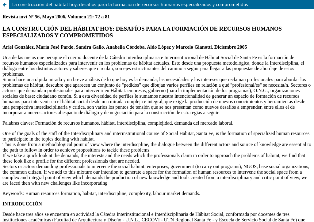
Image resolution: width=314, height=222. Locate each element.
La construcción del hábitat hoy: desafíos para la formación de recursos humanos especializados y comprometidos (130, 4)
